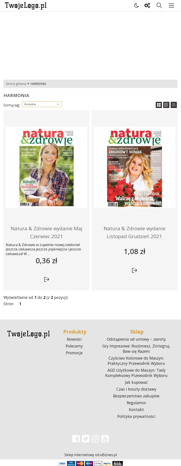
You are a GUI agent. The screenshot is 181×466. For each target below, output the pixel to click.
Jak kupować (136, 382)
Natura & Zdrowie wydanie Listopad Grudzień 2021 (134, 232)
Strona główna (16, 83)
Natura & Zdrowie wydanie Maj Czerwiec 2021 (46, 232)
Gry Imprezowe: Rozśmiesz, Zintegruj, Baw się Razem (136, 348)
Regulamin (136, 402)
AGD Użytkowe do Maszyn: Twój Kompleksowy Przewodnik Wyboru (136, 372)
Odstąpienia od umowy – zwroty (136, 339)
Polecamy (74, 346)
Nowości (74, 339)
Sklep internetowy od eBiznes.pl (90, 454)
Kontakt (136, 409)
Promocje (74, 352)
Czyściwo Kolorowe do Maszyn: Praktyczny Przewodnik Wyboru (136, 360)
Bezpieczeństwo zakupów (136, 395)
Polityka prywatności (136, 416)
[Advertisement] (90, 44)
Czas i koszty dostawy (136, 389)
